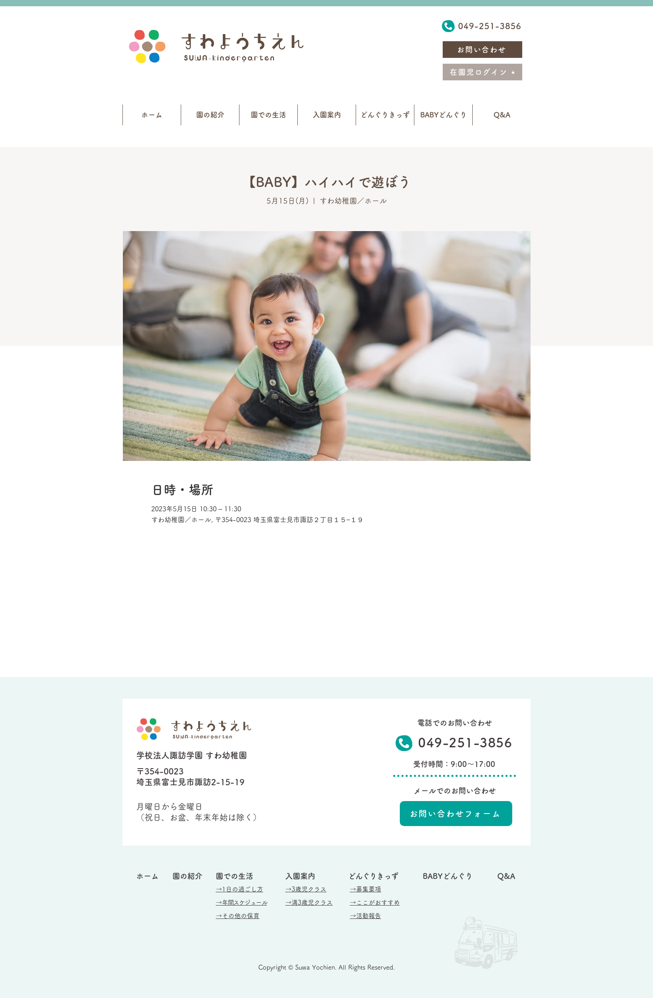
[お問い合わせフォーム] (456, 813)
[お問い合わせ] (482, 49)
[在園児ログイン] (482, 72)
